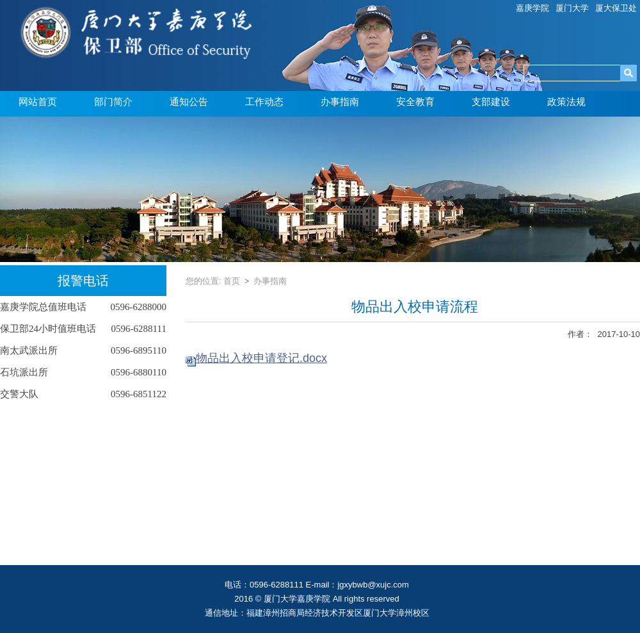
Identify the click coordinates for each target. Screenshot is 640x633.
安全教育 (415, 102)
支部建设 (491, 102)
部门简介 (113, 102)
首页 (231, 281)
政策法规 (566, 102)
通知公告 (189, 102)
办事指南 (340, 102)
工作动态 (264, 102)
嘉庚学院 (532, 8)
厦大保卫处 (616, 8)
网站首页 (38, 102)
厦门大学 (572, 8)
